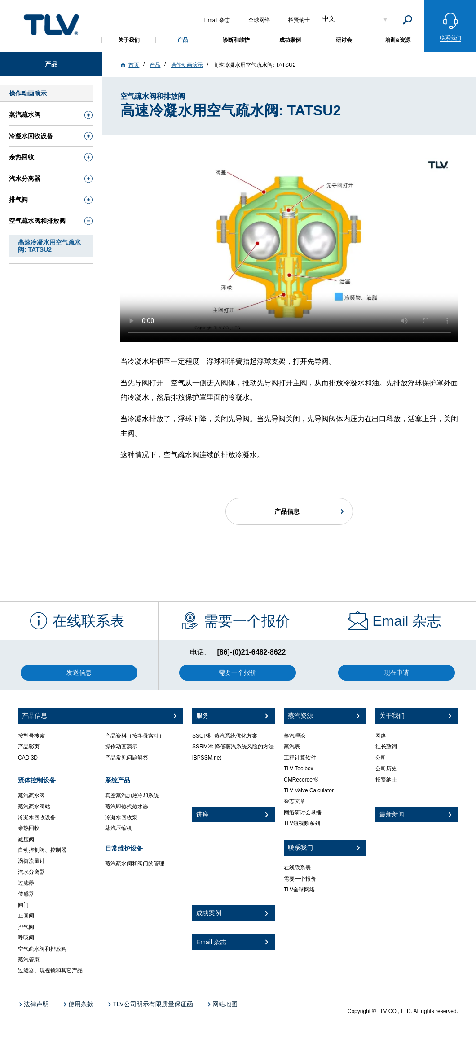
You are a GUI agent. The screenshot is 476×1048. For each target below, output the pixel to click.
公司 (380, 758)
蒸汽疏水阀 (31, 795)
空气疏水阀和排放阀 (42, 949)
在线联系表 (297, 868)
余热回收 (29, 828)
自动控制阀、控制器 (42, 850)
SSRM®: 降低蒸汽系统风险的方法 (233, 746)
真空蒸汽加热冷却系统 (132, 795)
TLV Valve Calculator (309, 790)
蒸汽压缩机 (118, 828)
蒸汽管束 (29, 959)
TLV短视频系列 (302, 823)
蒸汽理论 (294, 736)
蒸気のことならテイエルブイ (51, 24)
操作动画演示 (121, 746)
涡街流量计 (31, 861)
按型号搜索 (31, 736)
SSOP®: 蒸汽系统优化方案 (224, 736)
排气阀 (26, 927)
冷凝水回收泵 (121, 817)
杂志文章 (294, 801)
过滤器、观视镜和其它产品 (50, 970)
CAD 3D (28, 758)
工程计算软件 (300, 758)
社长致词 (386, 746)
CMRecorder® (301, 780)
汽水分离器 (31, 872)
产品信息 (287, 511)
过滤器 (26, 883)
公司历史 (386, 768)
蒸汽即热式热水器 (126, 806)
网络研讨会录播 (303, 812)
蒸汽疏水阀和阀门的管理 (134, 863)
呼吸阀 (26, 937)
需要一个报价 (300, 879)
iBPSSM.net (206, 758)
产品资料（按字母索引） (134, 736)
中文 (328, 18)
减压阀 (26, 839)
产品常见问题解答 (126, 758)
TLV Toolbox (298, 768)
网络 (380, 736)
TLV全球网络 (299, 889)
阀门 (23, 905)
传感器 (26, 894)
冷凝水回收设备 (37, 817)
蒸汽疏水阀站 (34, 806)
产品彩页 (29, 746)
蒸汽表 (292, 746)
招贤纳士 (386, 780)
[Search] (407, 20)
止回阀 (26, 916)
